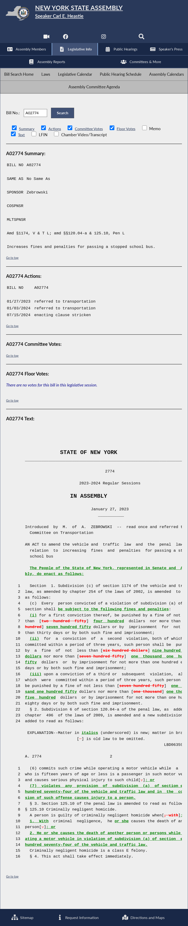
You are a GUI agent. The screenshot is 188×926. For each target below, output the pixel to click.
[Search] (142, 39)
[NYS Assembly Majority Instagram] (103, 39)
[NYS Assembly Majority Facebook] (65, 39)
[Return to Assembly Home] (94, 14)
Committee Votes (91, 146)
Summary (27, 146)
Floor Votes (130, 146)
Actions (55, 146)
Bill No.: (13, 127)
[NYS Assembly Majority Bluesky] (123, 39)
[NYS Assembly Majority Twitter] (84, 39)
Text (21, 152)
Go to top (12, 275)
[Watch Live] (45, 39)
